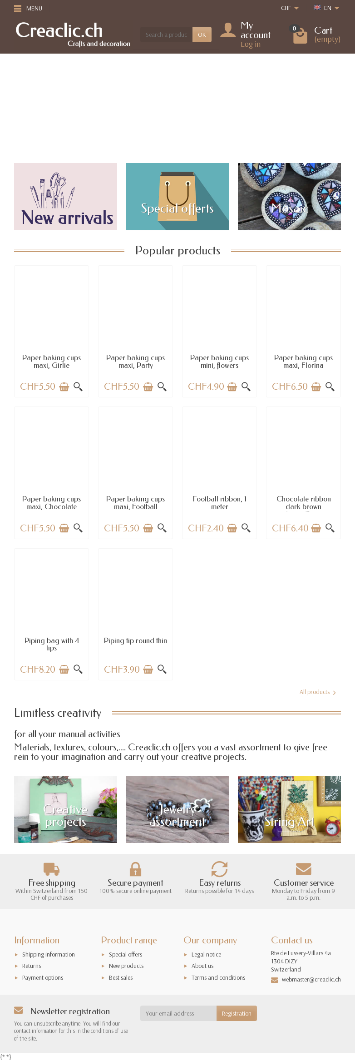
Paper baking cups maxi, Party (135, 361)
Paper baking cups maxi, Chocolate (51, 503)
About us (202, 966)
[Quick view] (78, 387)
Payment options (42, 977)
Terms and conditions (218, 977)
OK (202, 34)
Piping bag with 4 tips (52, 644)
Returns (31, 966)
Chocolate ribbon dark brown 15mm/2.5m (303, 506)
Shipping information (48, 954)
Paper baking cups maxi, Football (135, 503)
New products (126, 966)
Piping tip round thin (135, 640)
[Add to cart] (64, 387)
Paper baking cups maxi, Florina (303, 361)
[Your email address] (178, 1013)
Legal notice (206, 954)
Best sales (121, 977)
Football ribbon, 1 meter (220, 503)
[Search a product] (166, 34)
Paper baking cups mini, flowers (219, 361)
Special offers (125, 954)
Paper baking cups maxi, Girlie (51, 361)
